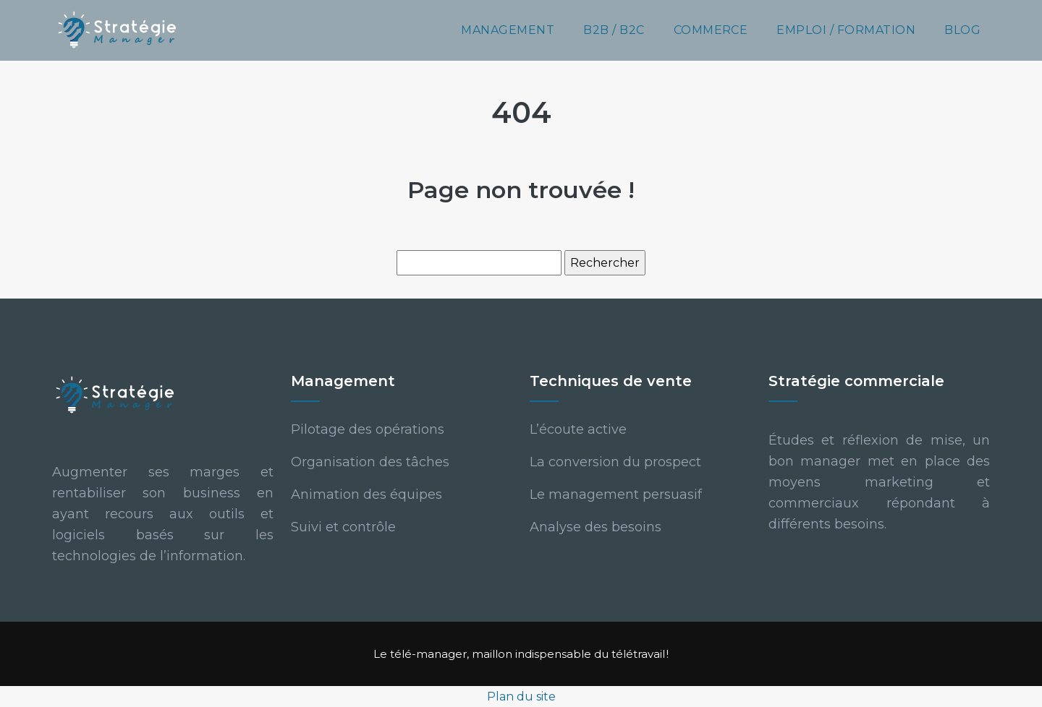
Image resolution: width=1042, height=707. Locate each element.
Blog (962, 30)
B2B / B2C (613, 30)
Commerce (711, 30)
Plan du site (521, 696)
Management (507, 30)
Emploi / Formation (845, 30)
